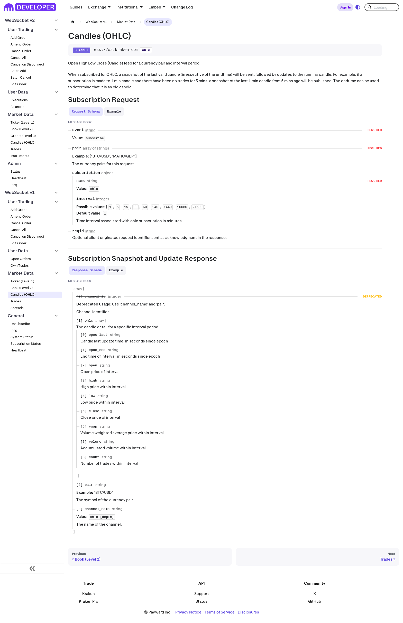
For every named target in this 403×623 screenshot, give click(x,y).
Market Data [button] (21, 114)
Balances (17, 107)
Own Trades (20, 265)
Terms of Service (220, 612)
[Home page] (72, 22)
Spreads (17, 308)
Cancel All (18, 57)
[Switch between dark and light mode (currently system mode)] (358, 7)
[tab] (86, 111)
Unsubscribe (20, 324)
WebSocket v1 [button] (20, 192)
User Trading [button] (20, 29)
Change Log (182, 7)
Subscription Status (26, 343)
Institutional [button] (127, 7)
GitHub (314, 601)
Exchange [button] (97, 7)
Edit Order (18, 84)
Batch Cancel (21, 77)
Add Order (19, 37)
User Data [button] (18, 92)
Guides (76, 7)
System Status (22, 337)
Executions (19, 100)
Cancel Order (21, 51)
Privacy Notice (188, 612)
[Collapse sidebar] (32, 568)
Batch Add (18, 71)
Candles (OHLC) (23, 142)
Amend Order (21, 44)
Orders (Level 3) (23, 136)
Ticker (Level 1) (22, 122)
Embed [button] (155, 7)
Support (201, 593)
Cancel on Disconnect (27, 64)
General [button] (16, 316)
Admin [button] (14, 163)
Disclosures (248, 612)
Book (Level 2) (22, 129)
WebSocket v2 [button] (20, 20)
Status (16, 171)
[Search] (381, 7)
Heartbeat (18, 178)
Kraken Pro (88, 601)
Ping (14, 185)
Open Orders (21, 259)
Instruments (20, 156)
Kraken (88, 593)
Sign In (345, 7)
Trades (16, 149)
